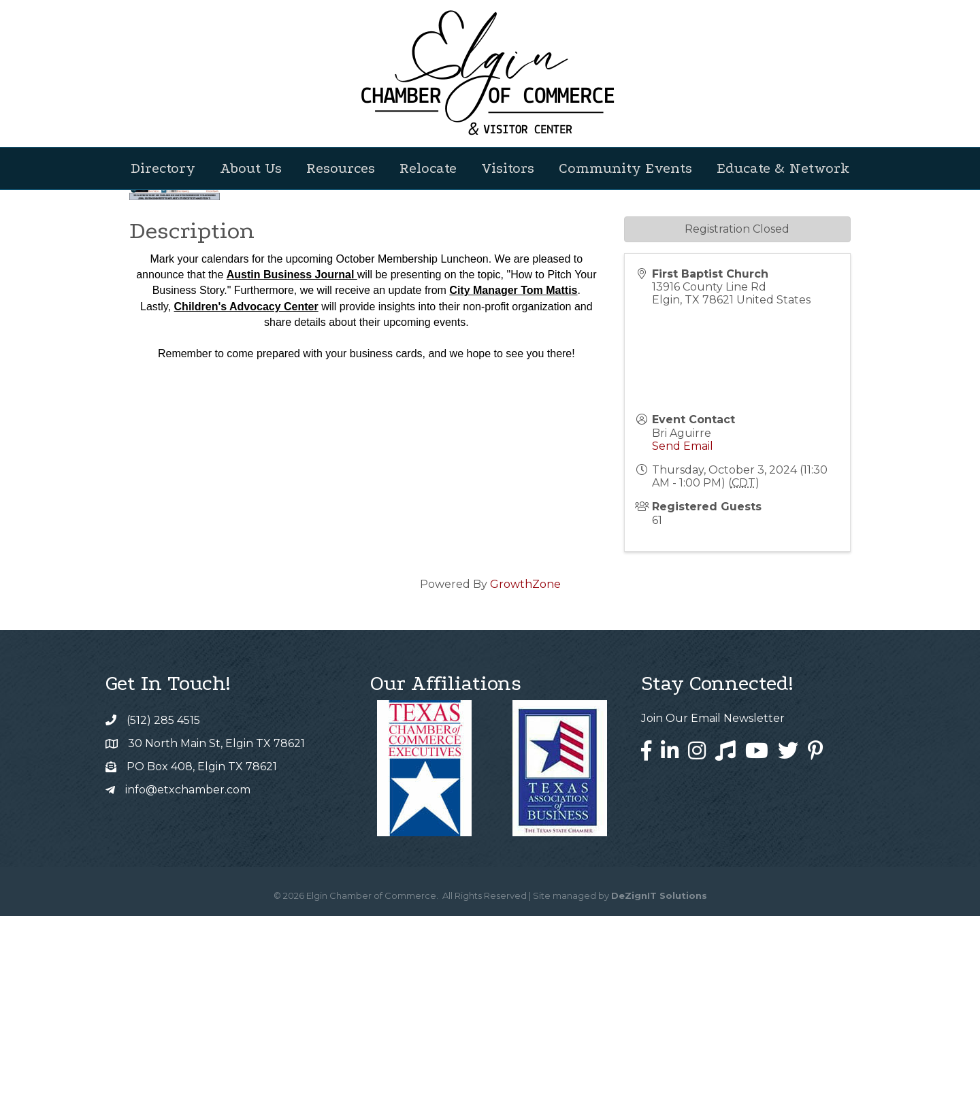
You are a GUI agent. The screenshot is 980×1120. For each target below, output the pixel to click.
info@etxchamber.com (187, 993)
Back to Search (166, 346)
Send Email (682, 650)
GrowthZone (525, 788)
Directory (163, 168)
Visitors (507, 168)
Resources (340, 168)
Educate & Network (783, 168)
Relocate (428, 168)
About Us (251, 168)
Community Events (625, 168)
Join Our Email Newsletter (713, 922)
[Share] (627, 368)
